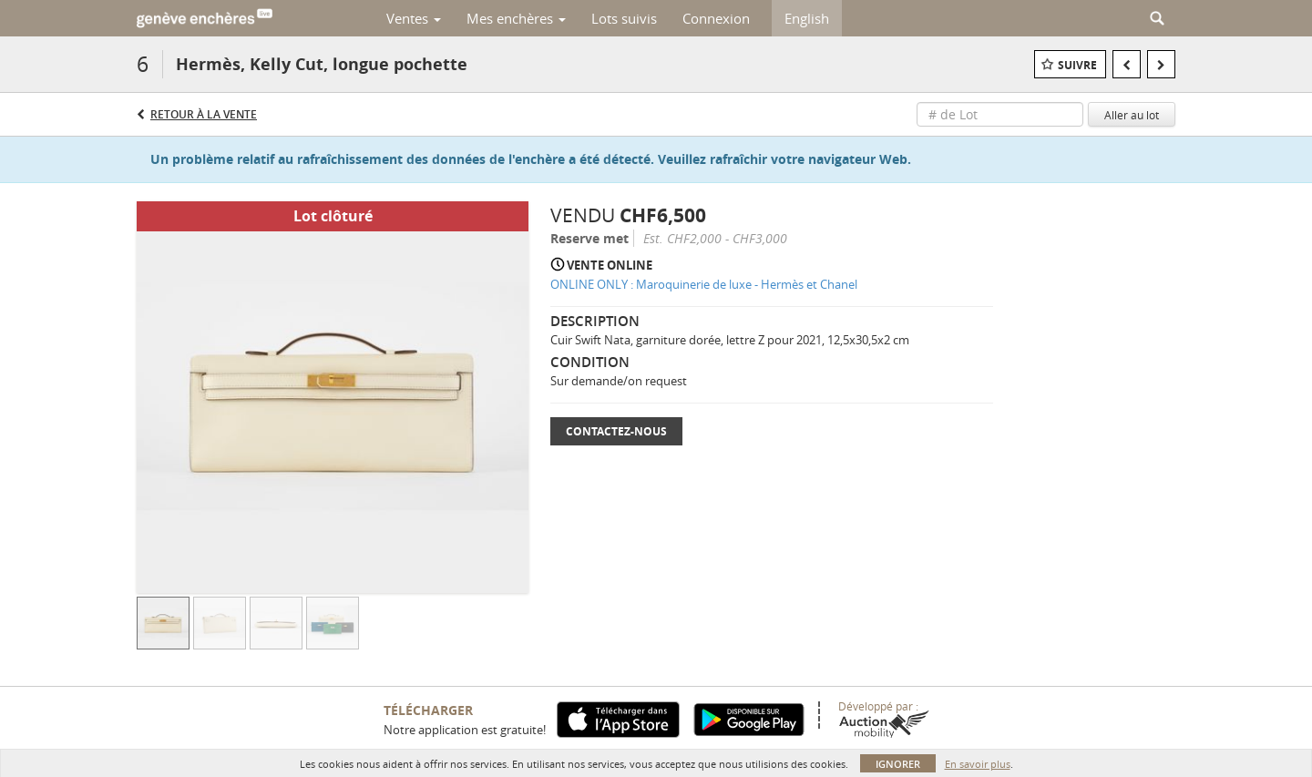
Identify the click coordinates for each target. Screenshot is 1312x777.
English (806, 18)
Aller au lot (1131, 114)
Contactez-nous (616, 431)
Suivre (1077, 65)
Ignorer (898, 764)
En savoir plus (977, 764)
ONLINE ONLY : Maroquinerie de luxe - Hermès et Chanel (703, 284)
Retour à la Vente (203, 114)
